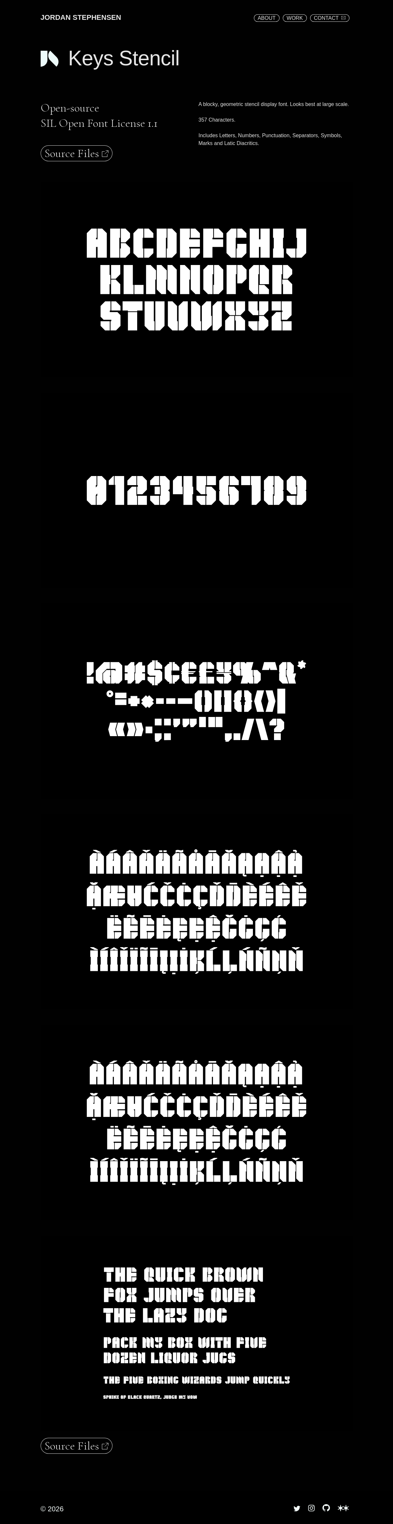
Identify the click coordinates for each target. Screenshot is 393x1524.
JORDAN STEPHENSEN (81, 17)
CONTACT (330, 18)
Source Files (77, 153)
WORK (295, 18)
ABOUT (267, 18)
